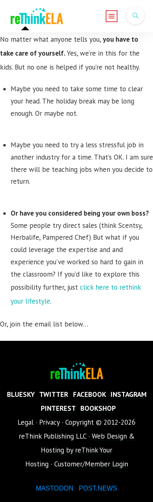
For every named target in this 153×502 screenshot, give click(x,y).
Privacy (49, 422)
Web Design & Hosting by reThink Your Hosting (80, 450)
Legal (25, 422)
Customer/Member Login (91, 463)
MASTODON (54, 488)
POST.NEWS (98, 488)
